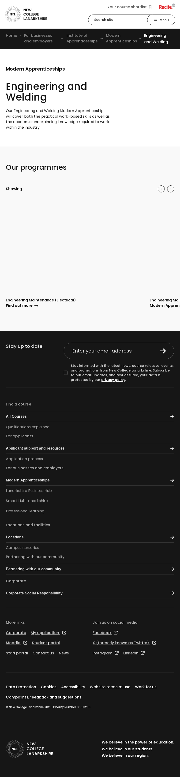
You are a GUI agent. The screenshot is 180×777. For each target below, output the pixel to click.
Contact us (43, 653)
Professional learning (25, 511)
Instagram (106, 653)
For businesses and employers (38, 38)
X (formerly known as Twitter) (124, 643)
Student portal (46, 643)
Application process (24, 459)
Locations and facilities (28, 525)
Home (11, 35)
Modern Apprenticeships (121, 38)
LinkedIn (134, 653)
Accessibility (73, 687)
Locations (90, 537)
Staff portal (17, 653)
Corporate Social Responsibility (90, 593)
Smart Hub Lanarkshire (27, 500)
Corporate (16, 581)
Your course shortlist (129, 7)
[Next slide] (170, 188)
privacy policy (113, 379)
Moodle (16, 643)
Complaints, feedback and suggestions (44, 697)
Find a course (18, 404)
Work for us (146, 687)
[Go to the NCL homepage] (26, 14)
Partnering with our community (35, 556)
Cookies (48, 687)
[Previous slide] (161, 188)
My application (48, 632)
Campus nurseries (22, 547)
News (64, 653)
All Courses (90, 417)
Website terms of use (110, 687)
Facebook (105, 632)
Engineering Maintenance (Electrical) (41, 300)
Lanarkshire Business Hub (29, 490)
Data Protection (21, 687)
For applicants (19, 436)
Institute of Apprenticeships (82, 38)
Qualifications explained (27, 427)
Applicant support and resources (90, 448)
